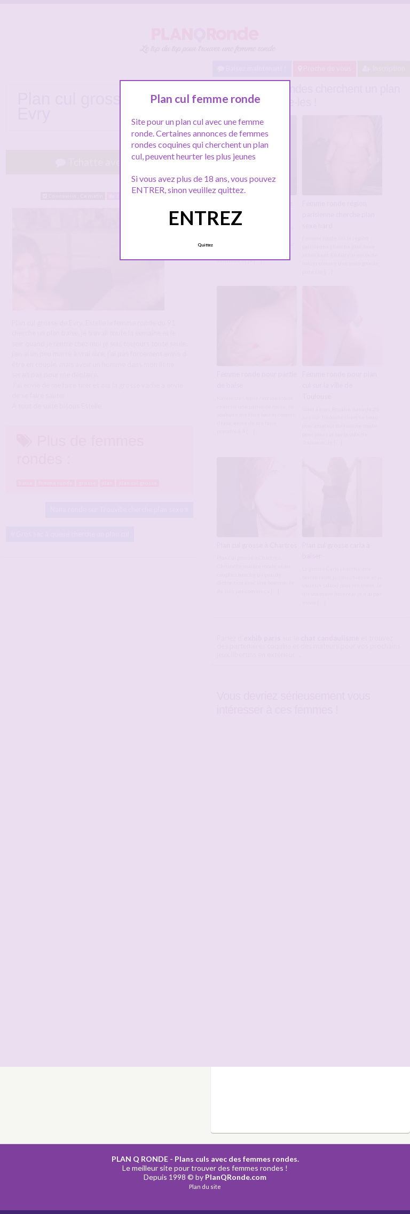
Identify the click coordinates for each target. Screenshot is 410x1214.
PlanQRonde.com (235, 1176)
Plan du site (205, 1186)
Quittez (205, 244)
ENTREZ (205, 217)
